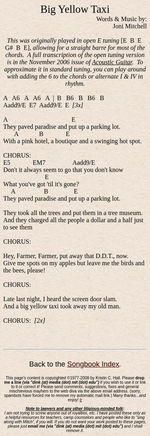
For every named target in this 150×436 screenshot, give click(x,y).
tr (81, 400)
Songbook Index (93, 364)
